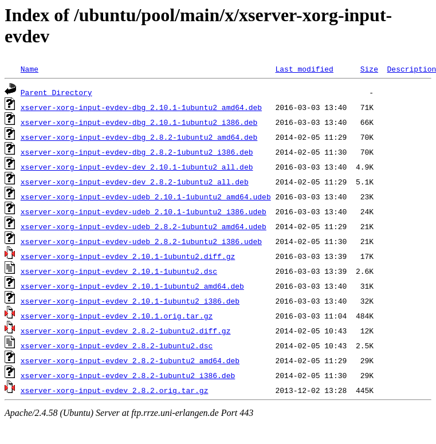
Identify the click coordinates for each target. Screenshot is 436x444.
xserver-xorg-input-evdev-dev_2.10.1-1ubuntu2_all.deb (137, 167)
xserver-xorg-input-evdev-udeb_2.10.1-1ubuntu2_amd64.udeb (146, 196)
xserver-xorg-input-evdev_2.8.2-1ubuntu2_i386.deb (128, 375)
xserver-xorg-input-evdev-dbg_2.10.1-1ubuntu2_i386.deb (139, 122)
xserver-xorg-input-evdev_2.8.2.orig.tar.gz (115, 390)
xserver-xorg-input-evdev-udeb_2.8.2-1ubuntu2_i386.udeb (141, 241)
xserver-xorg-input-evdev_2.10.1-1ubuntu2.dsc (119, 271)
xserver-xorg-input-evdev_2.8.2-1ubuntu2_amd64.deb (130, 360)
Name (29, 69)
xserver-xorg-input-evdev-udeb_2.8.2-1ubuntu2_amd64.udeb (143, 226)
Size (369, 69)
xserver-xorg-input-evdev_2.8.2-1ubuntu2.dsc (117, 345)
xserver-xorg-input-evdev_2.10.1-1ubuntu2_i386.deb (130, 301)
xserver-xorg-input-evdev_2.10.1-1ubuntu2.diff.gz (128, 256)
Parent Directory (56, 92)
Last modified (304, 69)
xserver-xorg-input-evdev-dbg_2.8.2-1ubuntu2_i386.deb (137, 152)
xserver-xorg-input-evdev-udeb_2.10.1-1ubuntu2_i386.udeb (143, 211)
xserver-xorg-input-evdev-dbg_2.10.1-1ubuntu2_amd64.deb (141, 107)
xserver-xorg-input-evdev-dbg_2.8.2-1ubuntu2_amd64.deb (139, 137)
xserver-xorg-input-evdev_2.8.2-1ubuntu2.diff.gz (126, 330)
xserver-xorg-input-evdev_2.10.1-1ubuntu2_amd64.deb (132, 286)
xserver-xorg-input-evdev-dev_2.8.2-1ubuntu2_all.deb (135, 181)
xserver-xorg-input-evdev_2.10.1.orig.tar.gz (117, 316)
